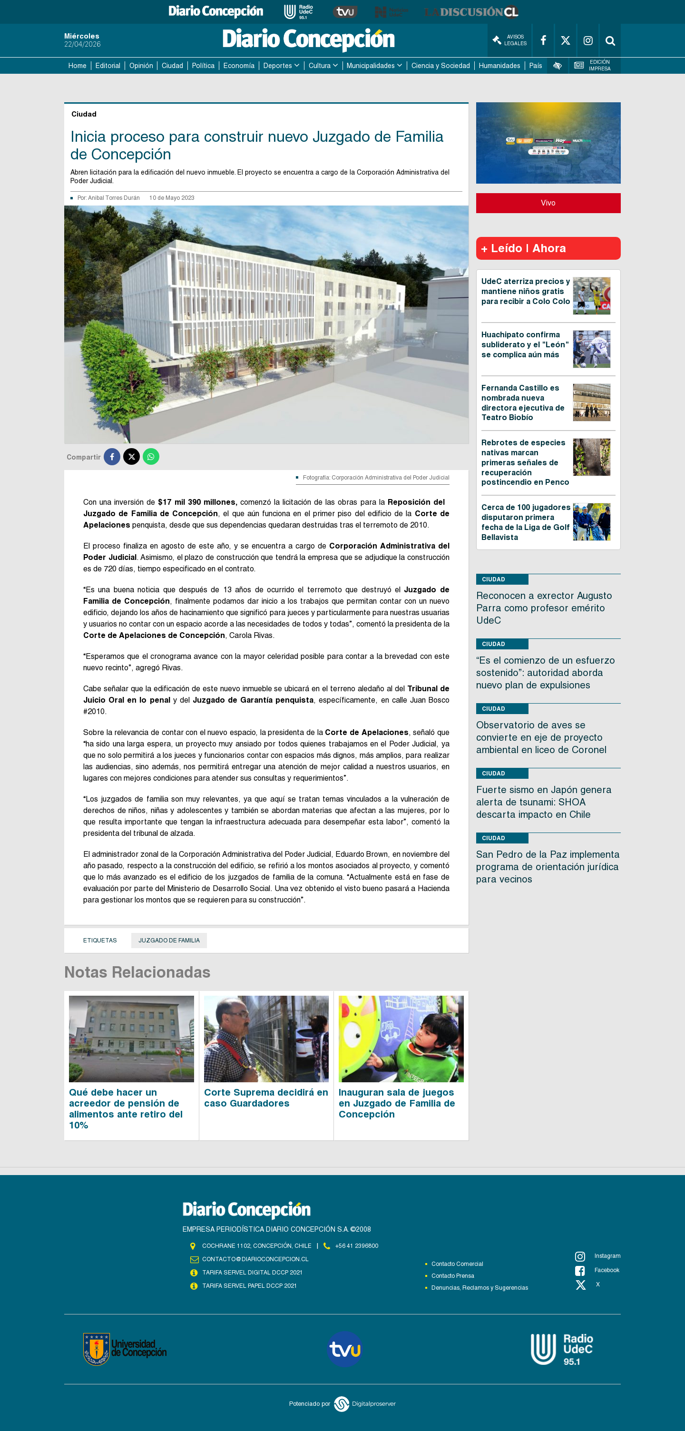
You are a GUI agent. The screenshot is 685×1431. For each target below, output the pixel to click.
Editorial (108, 65)
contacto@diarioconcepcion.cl (255, 1259)
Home (77, 65)
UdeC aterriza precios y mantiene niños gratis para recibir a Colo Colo (525, 291)
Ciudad (172, 65)
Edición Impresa (592, 65)
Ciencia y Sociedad (440, 65)
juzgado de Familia (169, 940)
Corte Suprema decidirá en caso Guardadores (266, 1098)
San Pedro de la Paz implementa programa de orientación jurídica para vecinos (548, 867)
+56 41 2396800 (356, 1246)
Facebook (597, 1270)
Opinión (141, 65)
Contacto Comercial (457, 1264)
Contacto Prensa (452, 1276)
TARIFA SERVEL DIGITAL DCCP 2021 (252, 1272)
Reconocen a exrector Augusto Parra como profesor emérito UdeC (544, 608)
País (535, 65)
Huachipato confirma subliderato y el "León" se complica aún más (525, 344)
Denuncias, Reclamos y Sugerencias (479, 1287)
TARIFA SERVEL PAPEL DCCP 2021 (249, 1286)
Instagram (598, 1256)
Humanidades (499, 65)
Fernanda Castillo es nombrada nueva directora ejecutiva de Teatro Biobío (523, 402)
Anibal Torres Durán (114, 198)
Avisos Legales (509, 40)
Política (203, 65)
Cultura (320, 65)
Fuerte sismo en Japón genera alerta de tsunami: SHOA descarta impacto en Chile (544, 802)
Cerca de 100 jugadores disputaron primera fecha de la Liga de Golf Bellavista (526, 522)
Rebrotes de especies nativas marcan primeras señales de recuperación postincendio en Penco (525, 462)
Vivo (548, 202)
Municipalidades (371, 65)
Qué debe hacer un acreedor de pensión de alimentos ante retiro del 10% (126, 1109)
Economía (239, 65)
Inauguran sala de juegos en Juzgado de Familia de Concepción (397, 1103)
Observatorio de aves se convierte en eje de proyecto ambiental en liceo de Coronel (541, 737)
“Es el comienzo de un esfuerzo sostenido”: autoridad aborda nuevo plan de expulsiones (545, 673)
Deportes (278, 65)
